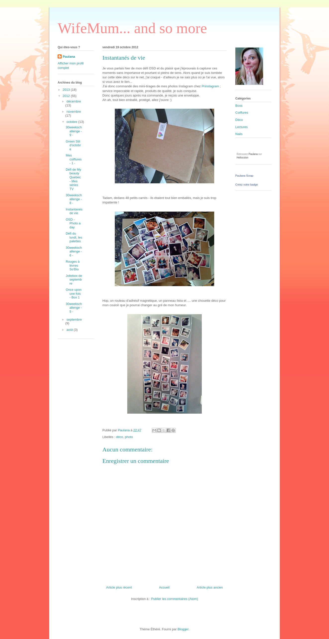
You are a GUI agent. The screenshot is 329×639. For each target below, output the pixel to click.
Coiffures (241, 112)
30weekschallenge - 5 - (74, 307)
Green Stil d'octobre (73, 145)
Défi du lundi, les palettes (74, 237)
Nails (239, 134)
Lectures (241, 127)
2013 (67, 90)
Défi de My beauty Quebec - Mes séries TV (73, 179)
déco (119, 437)
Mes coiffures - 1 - (74, 159)
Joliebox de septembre (74, 279)
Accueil (164, 587)
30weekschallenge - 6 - (74, 251)
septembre (74, 319)
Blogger (182, 629)
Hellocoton (242, 157)
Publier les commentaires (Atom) (174, 599)
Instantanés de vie (74, 211)
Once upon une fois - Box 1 (74, 293)
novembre (74, 111)
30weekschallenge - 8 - (74, 199)
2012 (67, 96)
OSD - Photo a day (73, 223)
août (70, 330)
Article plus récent (119, 587)
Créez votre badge (246, 184)
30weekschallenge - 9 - (74, 131)
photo (129, 437)
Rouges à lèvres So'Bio (73, 265)
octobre (72, 122)
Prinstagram (210, 86)
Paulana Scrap (244, 175)
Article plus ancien (210, 587)
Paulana (69, 56)
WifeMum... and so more (132, 28)
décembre (74, 101)
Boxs (239, 105)
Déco (239, 120)
